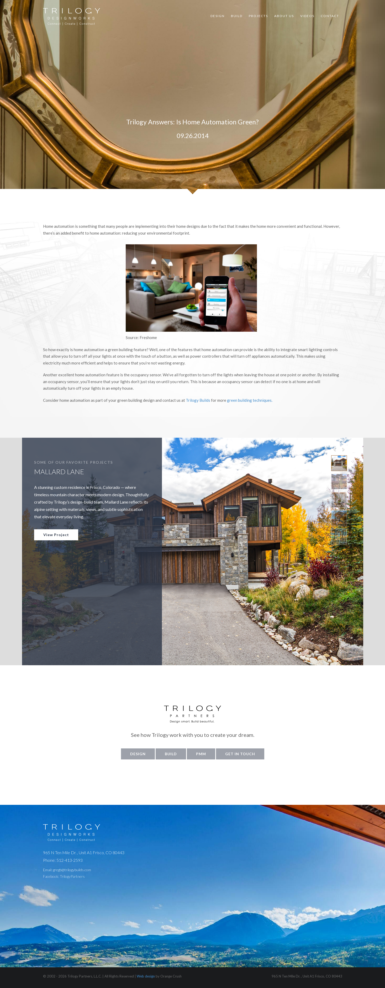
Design (217, 16)
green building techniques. (249, 405)
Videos (307, 16)
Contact (330, 16)
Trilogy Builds (198, 405)
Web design (146, 976)
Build (236, 16)
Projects (258, 16)
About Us (284, 16)
